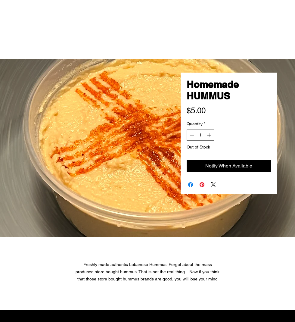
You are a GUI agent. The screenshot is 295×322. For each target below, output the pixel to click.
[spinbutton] (200, 135)
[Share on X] (213, 184)
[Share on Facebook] (190, 184)
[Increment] (209, 135)
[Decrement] (191, 135)
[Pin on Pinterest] (202, 184)
